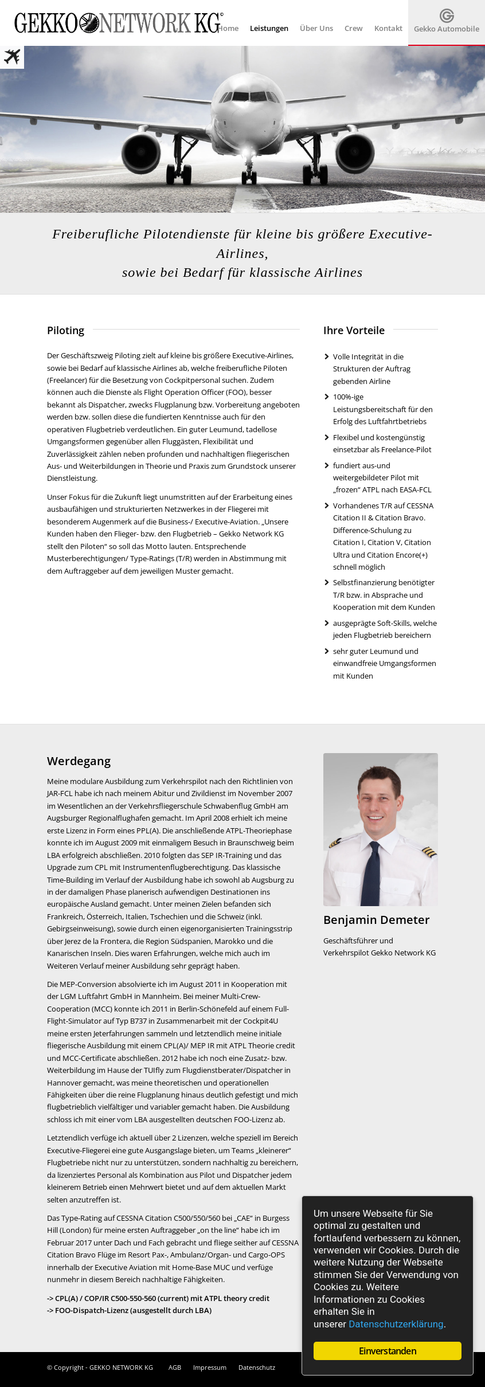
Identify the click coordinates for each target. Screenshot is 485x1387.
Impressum (209, 1367)
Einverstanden (387, 1351)
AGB (175, 1367)
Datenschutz (256, 1367)
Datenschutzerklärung (396, 1324)
